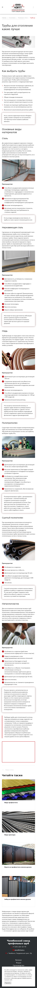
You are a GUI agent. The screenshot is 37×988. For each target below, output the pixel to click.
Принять (8, 983)
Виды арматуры (9, 835)
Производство (18, 966)
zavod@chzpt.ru (19, 950)
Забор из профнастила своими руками (17, 899)
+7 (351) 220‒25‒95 (19, 947)
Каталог (18, 960)
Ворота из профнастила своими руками (18, 867)
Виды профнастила (11, 802)
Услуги (18, 963)
